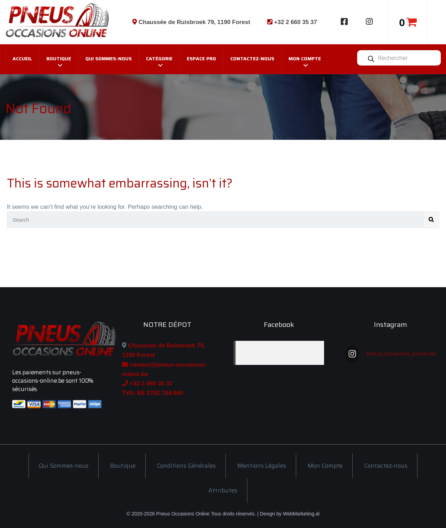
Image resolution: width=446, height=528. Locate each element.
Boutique (58, 58)
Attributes (222, 490)
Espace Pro (201, 58)
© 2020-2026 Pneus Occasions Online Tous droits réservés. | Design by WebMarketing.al (223, 513)
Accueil (22, 58)
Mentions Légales (261, 465)
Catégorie (159, 58)
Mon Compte (305, 58)
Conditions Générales (186, 465)
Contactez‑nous (252, 58)
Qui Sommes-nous (108, 58)
